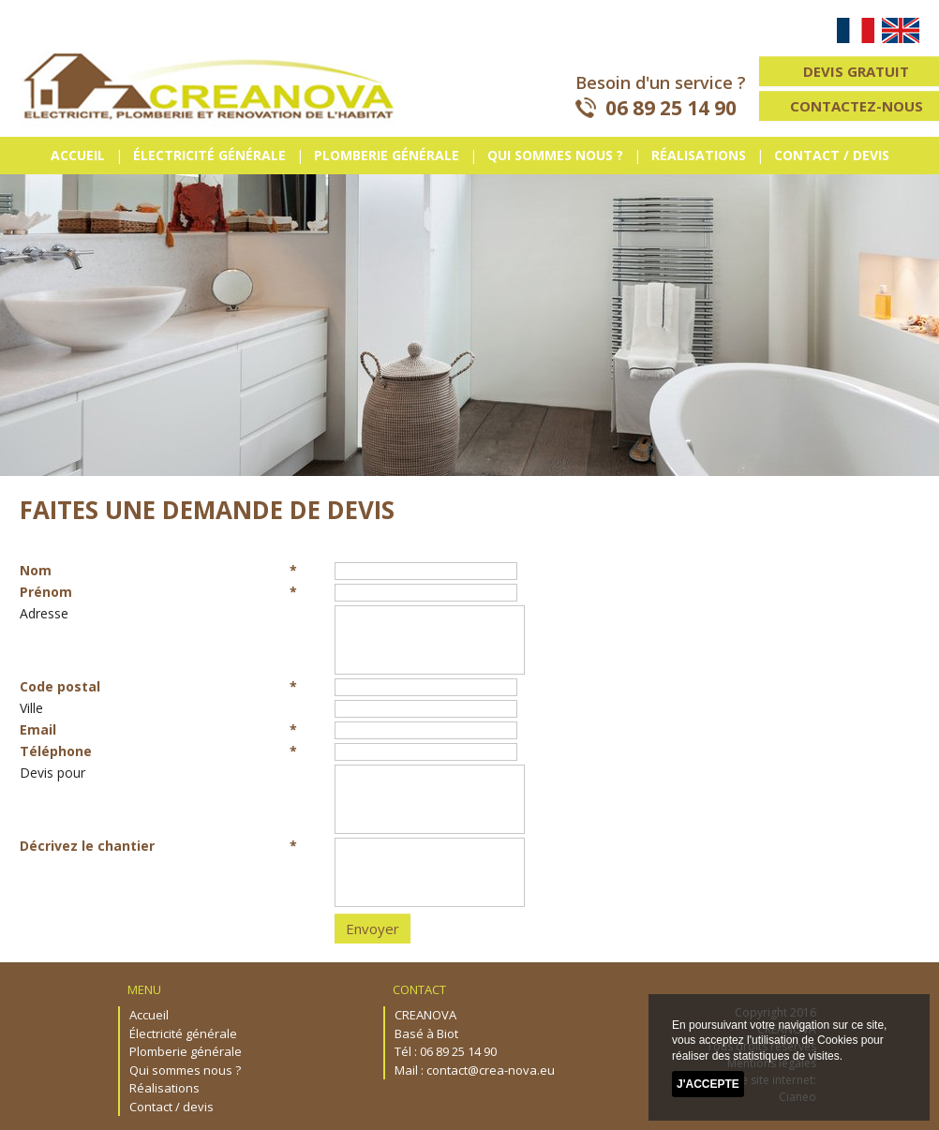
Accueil (78, 155)
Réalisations (698, 155)
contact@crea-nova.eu (490, 1070)
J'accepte (708, 1084)
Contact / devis (831, 155)
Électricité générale (209, 155)
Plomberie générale (386, 155)
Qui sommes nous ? (555, 155)
